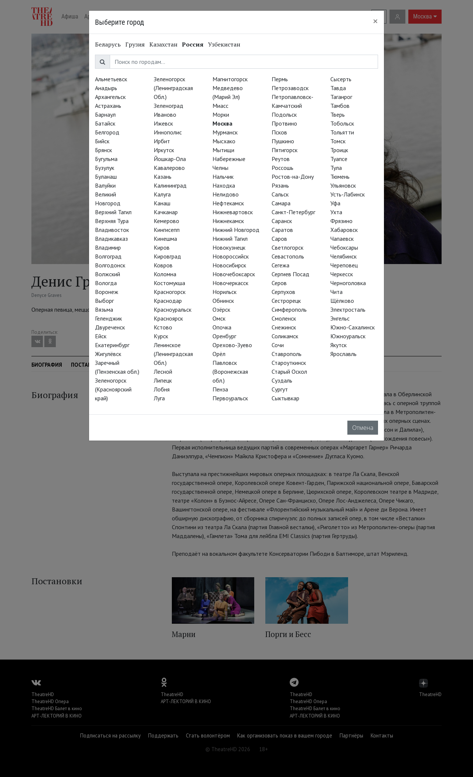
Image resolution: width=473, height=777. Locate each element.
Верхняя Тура (112, 221)
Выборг (104, 300)
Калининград (170, 185)
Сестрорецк (286, 300)
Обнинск (223, 300)
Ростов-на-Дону (293, 176)
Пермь (280, 79)
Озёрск (221, 309)
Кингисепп (167, 229)
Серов (279, 283)
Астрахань (108, 105)
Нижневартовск (232, 212)
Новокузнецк (228, 247)
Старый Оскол (289, 371)
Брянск (103, 150)
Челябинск (343, 256)
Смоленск (284, 318)
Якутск (338, 345)
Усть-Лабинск (347, 194)
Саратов (282, 229)
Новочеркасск (230, 283)
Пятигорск (284, 150)
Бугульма (106, 158)
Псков (279, 132)
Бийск (102, 141)
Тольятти (342, 132)
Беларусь (108, 44)
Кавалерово (169, 167)
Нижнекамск (228, 221)
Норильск (224, 291)
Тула (336, 167)
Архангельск (110, 96)
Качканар (166, 212)
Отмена (362, 428)
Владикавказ (111, 238)
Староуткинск (289, 362)
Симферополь (289, 309)
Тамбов (340, 105)
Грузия (135, 44)
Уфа (335, 203)
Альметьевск (111, 79)
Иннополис (168, 132)
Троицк (339, 150)
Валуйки (105, 185)
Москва (222, 123)
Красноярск (168, 318)
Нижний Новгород (235, 229)
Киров (162, 247)
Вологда (106, 283)
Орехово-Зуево (232, 345)
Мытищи (223, 150)
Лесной (163, 371)
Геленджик (108, 318)
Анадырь (106, 88)
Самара (281, 203)
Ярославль (343, 353)
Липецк (163, 380)
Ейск (100, 336)
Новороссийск (230, 256)
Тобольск (342, 123)
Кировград (167, 256)
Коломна (165, 274)
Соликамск (285, 336)
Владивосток (112, 229)
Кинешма (165, 238)
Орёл (218, 353)
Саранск (282, 221)
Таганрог (341, 96)
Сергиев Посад (290, 274)
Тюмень (340, 176)
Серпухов (283, 291)
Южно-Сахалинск (352, 327)
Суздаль (282, 380)
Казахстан (163, 44)
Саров (279, 238)
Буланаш (106, 176)
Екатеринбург (112, 345)
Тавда (338, 88)
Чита (336, 291)
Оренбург (224, 336)
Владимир (108, 247)
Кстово (163, 327)
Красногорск (170, 291)
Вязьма (104, 309)
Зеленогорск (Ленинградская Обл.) (173, 87)
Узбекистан (224, 44)
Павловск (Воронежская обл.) (230, 371)
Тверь (337, 114)
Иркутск (164, 150)
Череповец (344, 265)
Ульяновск (343, 185)
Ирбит (162, 141)
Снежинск (284, 327)
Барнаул (105, 114)
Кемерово (166, 221)
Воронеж (106, 291)
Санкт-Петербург (293, 212)
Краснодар (168, 300)
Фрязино (341, 221)
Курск (161, 336)
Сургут (280, 389)
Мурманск (225, 132)
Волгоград (108, 256)
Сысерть (340, 79)
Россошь (282, 167)
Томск (338, 141)
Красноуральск (172, 309)
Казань (162, 176)
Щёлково (342, 300)
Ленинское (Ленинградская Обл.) (173, 353)
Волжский (107, 274)
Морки (220, 114)
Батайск (105, 123)
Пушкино (283, 141)
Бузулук (104, 167)
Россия (193, 44)
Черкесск (341, 274)
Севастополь (288, 256)
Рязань (280, 185)
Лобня (162, 389)
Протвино (284, 123)
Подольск (284, 114)
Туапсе (338, 158)
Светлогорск (287, 247)
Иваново (165, 114)
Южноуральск (347, 336)
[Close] (375, 21)
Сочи (278, 345)
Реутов (281, 158)
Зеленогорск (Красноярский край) (113, 389)
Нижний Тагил (230, 238)
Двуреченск (110, 327)
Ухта (336, 212)
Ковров (163, 265)
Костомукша (169, 283)
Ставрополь (287, 353)
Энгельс (340, 318)
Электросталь (347, 309)
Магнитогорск (230, 79)
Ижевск (163, 123)
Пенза (220, 389)
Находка (223, 185)
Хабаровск (344, 229)
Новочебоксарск (233, 274)
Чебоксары (344, 247)
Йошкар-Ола (170, 158)
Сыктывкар (285, 398)
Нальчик (223, 176)
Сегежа (280, 265)
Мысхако (223, 141)
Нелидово (225, 194)
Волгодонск (110, 265)
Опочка (221, 327)
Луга (159, 398)
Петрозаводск (290, 88)
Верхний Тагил (113, 212)
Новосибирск (229, 265)
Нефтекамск (228, 203)
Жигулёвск (108, 353)
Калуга (162, 194)
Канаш (162, 203)
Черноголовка (348, 283)
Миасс (220, 105)
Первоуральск (230, 398)
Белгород (107, 132)
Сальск (280, 194)
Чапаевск (342, 238)
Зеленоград (168, 105)
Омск (218, 318)
